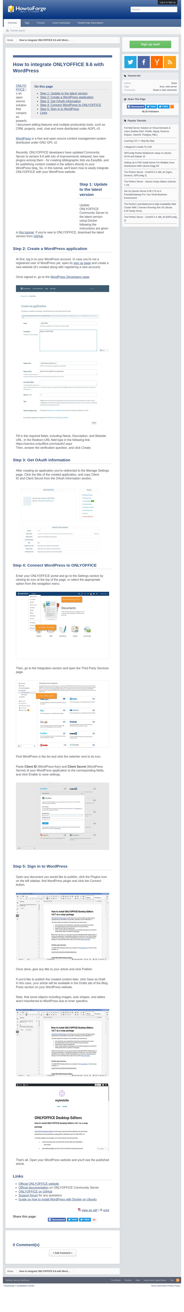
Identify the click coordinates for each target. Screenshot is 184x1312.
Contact (128, 1280)
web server (171, 86)
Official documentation (34, 1187)
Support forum (28, 1195)
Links (43, 112)
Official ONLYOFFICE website (39, 1183)
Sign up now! (150, 44)
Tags (26, 23)
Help (138, 1280)
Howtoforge (19, 1286)
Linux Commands (61, 23)
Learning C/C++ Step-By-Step (139, 141)
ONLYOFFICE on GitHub (35, 1191)
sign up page (82, 263)
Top (172, 1280)
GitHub (38, 236)
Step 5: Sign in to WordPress (59, 109)
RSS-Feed (177, 1280)
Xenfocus (25, 1280)
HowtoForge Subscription (90, 23)
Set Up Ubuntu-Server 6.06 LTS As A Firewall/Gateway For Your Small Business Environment (145, 194)
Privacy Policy (173, 1286)
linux (162, 86)
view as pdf (89, 1210)
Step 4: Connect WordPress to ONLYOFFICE (70, 105)
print (106, 1210)
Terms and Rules (159, 1286)
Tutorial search (17, 30)
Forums (41, 23)
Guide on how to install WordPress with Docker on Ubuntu (58, 1199)
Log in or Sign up (167, 2)
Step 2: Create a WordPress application (66, 97)
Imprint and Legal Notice (155, 1280)
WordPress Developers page (70, 277)
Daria (174, 83)
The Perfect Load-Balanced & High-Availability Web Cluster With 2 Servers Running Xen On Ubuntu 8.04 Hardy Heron (150, 207)
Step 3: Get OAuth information (60, 101)
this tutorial (26, 232)
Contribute (116, 1280)
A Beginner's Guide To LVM (138, 147)
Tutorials (12, 23)
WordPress (23, 138)
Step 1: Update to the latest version (64, 93)
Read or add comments (165, 90)
